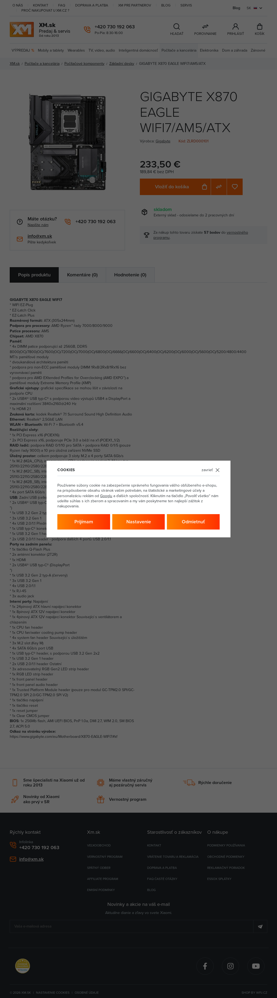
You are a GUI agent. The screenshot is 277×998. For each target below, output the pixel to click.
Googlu (106, 495)
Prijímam (83, 521)
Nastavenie (138, 521)
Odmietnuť (193, 521)
